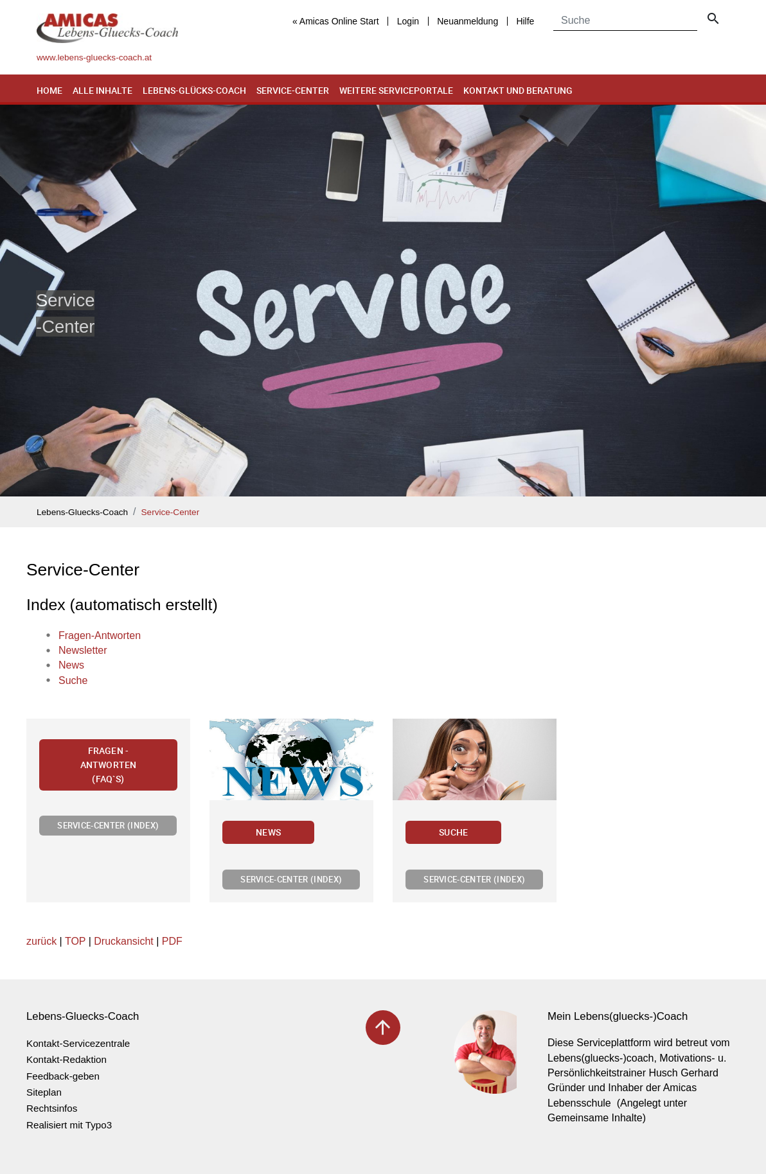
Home (49, 90)
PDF (172, 941)
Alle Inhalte (102, 90)
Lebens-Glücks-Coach (194, 90)
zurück (41, 941)
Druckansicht (123, 941)
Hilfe (525, 21)
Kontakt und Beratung (518, 90)
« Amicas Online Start (335, 21)
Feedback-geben (63, 1076)
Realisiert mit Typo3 (69, 1124)
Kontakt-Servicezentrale (78, 1043)
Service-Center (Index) (108, 825)
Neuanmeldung (467, 21)
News (268, 832)
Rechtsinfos (51, 1108)
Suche (453, 832)
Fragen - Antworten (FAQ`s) (108, 764)
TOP (75, 941)
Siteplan (44, 1092)
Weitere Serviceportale (396, 90)
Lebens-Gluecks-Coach (82, 512)
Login (408, 21)
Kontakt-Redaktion (66, 1059)
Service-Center (292, 90)
